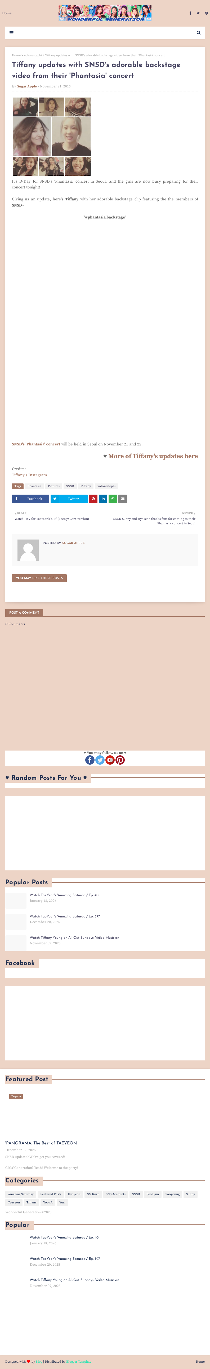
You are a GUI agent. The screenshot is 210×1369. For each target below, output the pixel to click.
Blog (39, 1362)
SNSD (70, 486)
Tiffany (86, 486)
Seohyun (153, 1194)
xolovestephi (33, 55)
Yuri (62, 1202)
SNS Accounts (116, 1194)
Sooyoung (173, 1194)
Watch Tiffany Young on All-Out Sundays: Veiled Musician (74, 938)
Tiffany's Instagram (29, 475)
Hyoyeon (74, 1194)
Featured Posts (50, 1194)
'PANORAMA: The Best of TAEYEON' (41, 1143)
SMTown (93, 1194)
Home (16, 55)
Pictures (54, 486)
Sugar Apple (27, 86)
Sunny (190, 1194)
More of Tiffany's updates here (153, 456)
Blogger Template (78, 1362)
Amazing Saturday (21, 1194)
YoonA (48, 1202)
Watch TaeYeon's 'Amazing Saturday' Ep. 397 (65, 916)
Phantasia (34, 486)
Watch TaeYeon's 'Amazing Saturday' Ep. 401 (65, 895)
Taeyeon (14, 1202)
